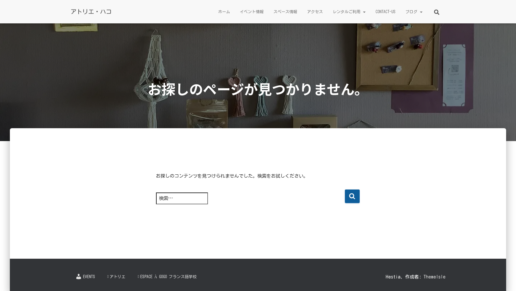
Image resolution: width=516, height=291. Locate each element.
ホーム (224, 12)
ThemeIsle (435, 277)
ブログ (414, 12)
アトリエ (116, 276)
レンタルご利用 (349, 12)
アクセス (315, 12)
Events (85, 276)
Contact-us (385, 12)
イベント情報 (252, 12)
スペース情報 (285, 12)
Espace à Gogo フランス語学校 (167, 276)
